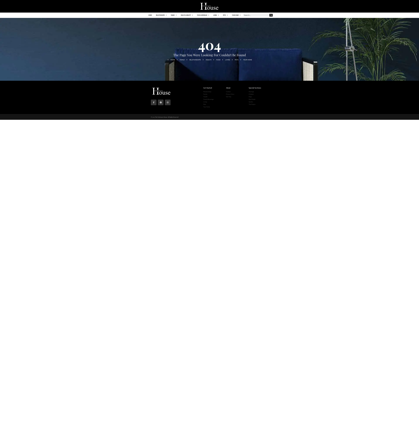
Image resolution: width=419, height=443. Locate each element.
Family (174, 15)
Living (216, 15)
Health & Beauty (187, 15)
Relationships (161, 15)
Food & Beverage (203, 15)
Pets (225, 15)
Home (150, 15)
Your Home (236, 15)
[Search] (271, 15)
